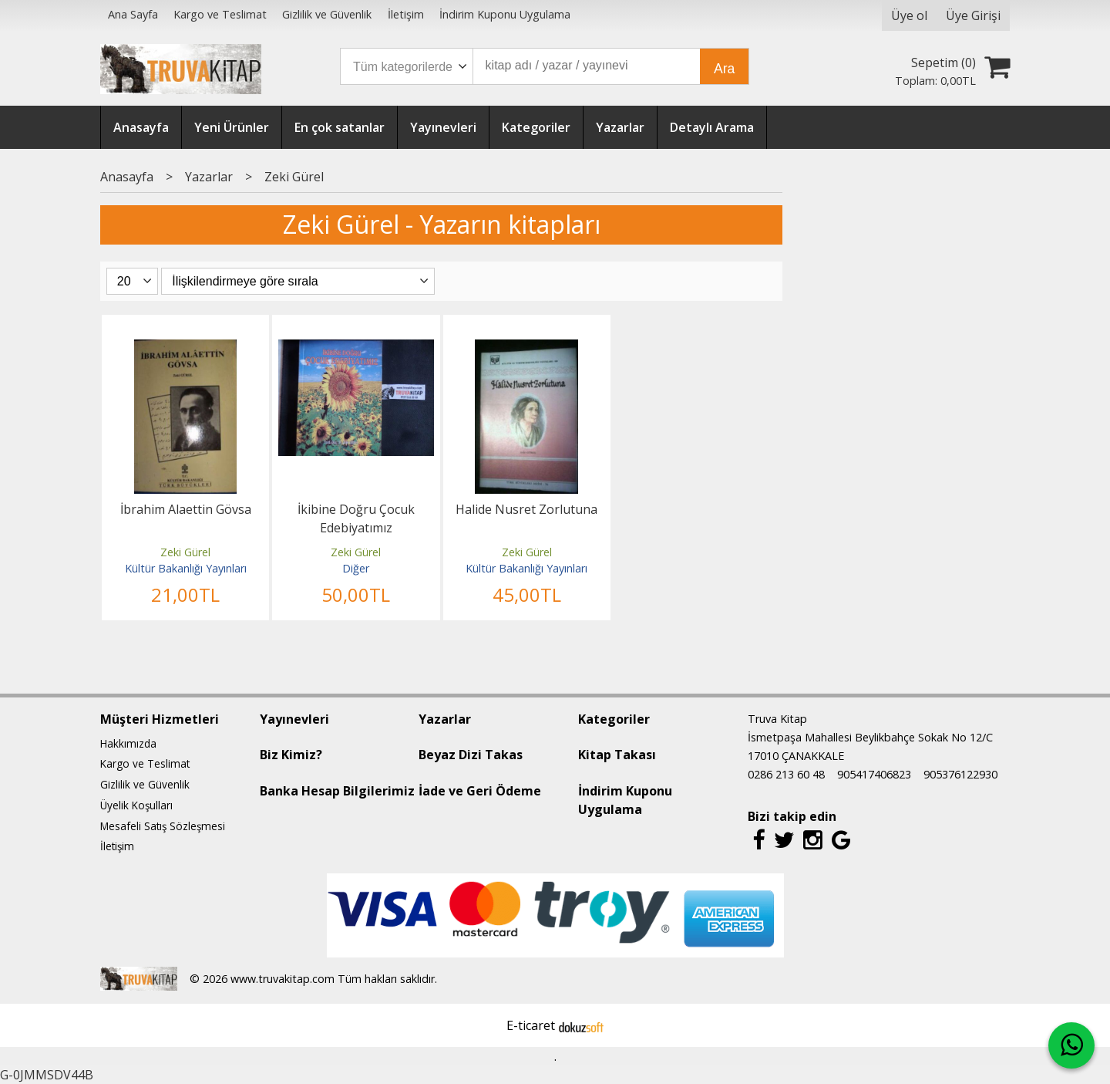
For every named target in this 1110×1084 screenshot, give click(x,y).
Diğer (355, 568)
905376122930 (960, 774)
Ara (724, 68)
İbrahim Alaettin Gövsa (185, 509)
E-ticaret (530, 1025)
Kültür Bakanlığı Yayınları (186, 568)
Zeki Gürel (185, 552)
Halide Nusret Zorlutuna (526, 509)
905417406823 (874, 774)
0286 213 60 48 (786, 774)
